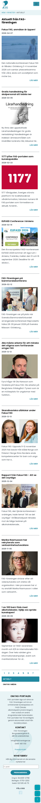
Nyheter (11, 12)
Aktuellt (7, 679)
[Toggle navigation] (36, 4)
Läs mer (34, 80)
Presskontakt (20, 749)
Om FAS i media (9, 684)
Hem (3, 12)
